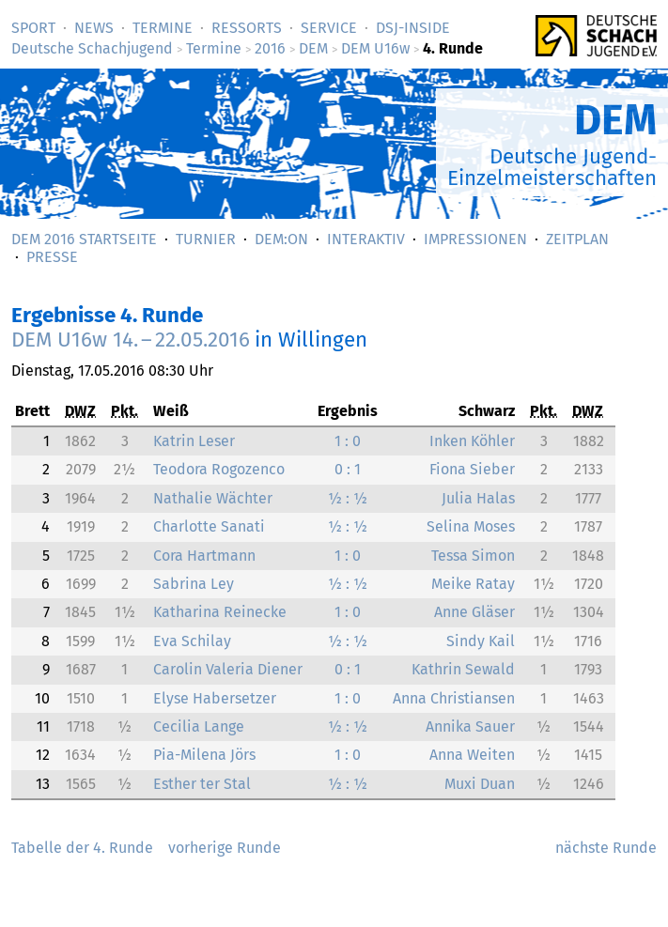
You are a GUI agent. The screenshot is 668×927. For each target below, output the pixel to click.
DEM (313, 48)
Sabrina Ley (193, 584)
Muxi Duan (479, 784)
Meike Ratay (473, 584)
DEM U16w (375, 48)
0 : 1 (347, 469)
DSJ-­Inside (413, 28)
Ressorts (246, 28)
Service (329, 28)
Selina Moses (471, 526)
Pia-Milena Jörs (204, 755)
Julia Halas (478, 498)
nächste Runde (606, 848)
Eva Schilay (192, 641)
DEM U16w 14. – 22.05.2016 (130, 339)
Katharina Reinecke (220, 612)
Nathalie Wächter (212, 498)
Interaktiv (366, 239)
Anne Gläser (474, 612)
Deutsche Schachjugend (92, 48)
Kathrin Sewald (463, 669)
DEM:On (281, 239)
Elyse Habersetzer (214, 698)
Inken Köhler (472, 441)
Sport (33, 28)
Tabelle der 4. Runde (82, 848)
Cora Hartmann (204, 555)
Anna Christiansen (454, 698)
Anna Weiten (472, 755)
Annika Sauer (470, 726)
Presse (52, 257)
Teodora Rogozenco (219, 469)
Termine (162, 28)
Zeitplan (577, 239)
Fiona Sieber (472, 469)
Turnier (206, 239)
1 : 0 (347, 441)
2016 (270, 48)
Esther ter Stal (202, 784)
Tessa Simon (473, 555)
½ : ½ (347, 498)
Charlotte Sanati (209, 526)
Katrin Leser (194, 441)
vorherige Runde (224, 848)
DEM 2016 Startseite (84, 239)
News (94, 28)
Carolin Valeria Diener (228, 669)
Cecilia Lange (198, 726)
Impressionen (475, 239)
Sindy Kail (480, 641)
